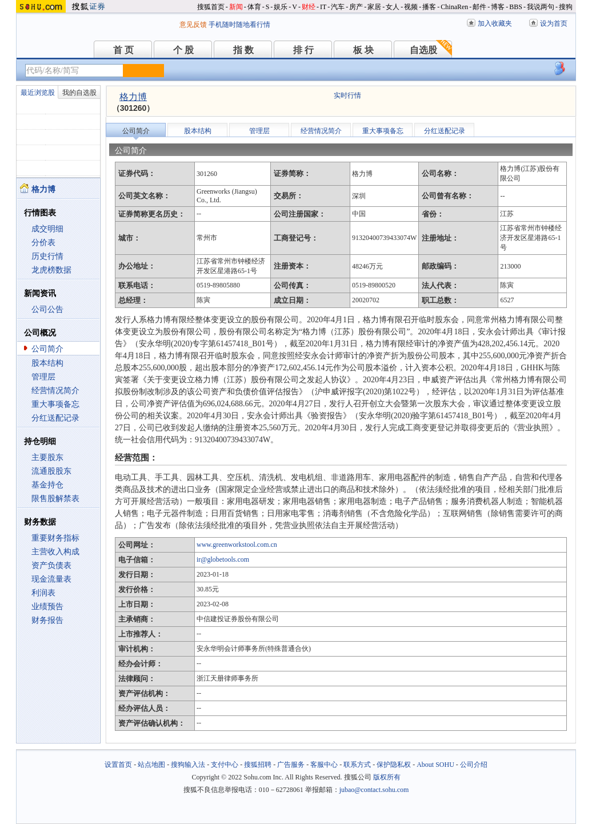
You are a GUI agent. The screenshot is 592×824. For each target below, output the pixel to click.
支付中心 (224, 765)
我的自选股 (79, 93)
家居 (374, 7)
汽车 (338, 7)
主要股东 (47, 457)
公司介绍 (473, 765)
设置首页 (118, 765)
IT (323, 7)
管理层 (43, 377)
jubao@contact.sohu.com (374, 790)
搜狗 (566, 7)
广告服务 (291, 765)
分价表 (43, 242)
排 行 (303, 50)
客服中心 (324, 765)
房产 (356, 7)
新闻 (236, 7)
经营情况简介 (55, 390)
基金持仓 (47, 485)
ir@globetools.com (223, 559)
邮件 (479, 7)
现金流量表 (51, 579)
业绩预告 (47, 606)
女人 (392, 7)
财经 (308, 7)
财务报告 (47, 620)
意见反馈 (193, 25)
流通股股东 (51, 471)
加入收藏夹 (495, 23)
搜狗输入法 (188, 765)
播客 (429, 7)
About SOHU (435, 765)
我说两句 (540, 7)
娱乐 (280, 7)
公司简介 (47, 349)
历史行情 (47, 256)
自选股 (423, 50)
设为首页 (553, 23)
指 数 (243, 50)
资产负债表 (51, 565)
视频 (411, 7)
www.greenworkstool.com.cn (237, 545)
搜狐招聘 (257, 765)
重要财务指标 (55, 538)
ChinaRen (454, 7)
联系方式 (357, 765)
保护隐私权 (394, 765)
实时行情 (347, 95)
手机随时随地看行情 (239, 25)
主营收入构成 (55, 551)
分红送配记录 (55, 418)
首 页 (123, 50)
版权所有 (387, 777)
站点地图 (151, 765)
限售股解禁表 (55, 498)
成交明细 (47, 229)
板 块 (363, 50)
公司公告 (47, 309)
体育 (254, 7)
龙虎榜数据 (51, 270)
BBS (515, 7)
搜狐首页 (211, 7)
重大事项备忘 (55, 404)
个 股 (183, 50)
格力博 (133, 97)
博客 (498, 7)
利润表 (43, 593)
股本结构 (47, 363)
